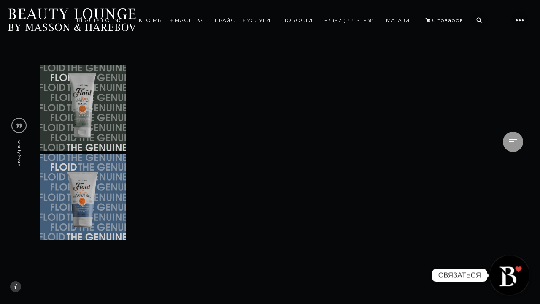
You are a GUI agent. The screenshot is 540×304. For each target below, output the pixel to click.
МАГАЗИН (400, 20)
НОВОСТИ (297, 20)
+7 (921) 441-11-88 (349, 20)
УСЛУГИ (258, 20)
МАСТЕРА (189, 20)
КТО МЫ (151, 20)
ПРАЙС (225, 20)
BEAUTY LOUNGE (102, 20)
